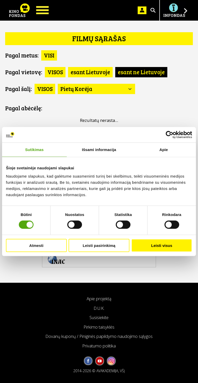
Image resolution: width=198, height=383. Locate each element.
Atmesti (36, 245)
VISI (49, 55)
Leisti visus (161, 245)
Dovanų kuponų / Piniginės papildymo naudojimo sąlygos (99, 336)
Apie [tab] (163, 149)
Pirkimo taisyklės (99, 327)
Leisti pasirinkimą (99, 245)
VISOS (55, 72)
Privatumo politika (99, 346)
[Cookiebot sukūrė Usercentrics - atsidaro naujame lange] (169, 135)
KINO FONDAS (19, 10)
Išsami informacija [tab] (99, 149)
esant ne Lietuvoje (141, 72)
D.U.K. (99, 308)
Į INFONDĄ (174, 10)
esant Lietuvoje (90, 72)
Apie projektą (99, 299)
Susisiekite (99, 317)
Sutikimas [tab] (34, 149)
